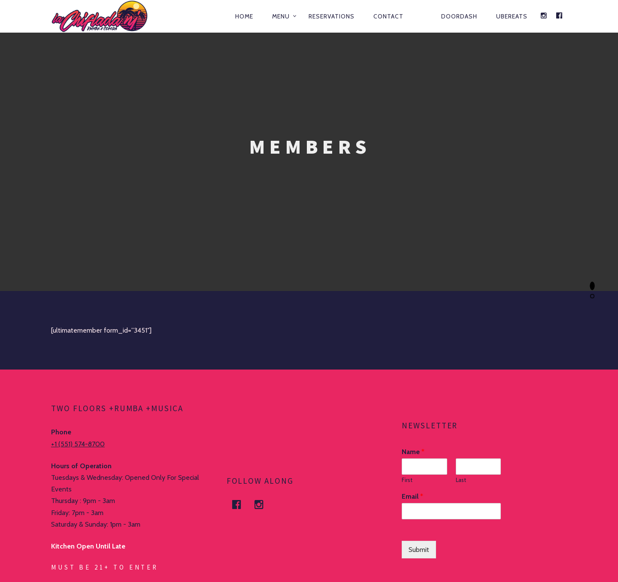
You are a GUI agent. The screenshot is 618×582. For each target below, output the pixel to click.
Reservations (331, 16)
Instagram (264, 504)
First (407, 479)
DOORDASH (459, 16)
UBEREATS (511, 16)
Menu (281, 16)
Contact (388, 16)
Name (413, 452)
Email (412, 496)
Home (244, 16)
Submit (419, 550)
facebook (242, 504)
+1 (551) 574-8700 (78, 444)
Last (461, 479)
